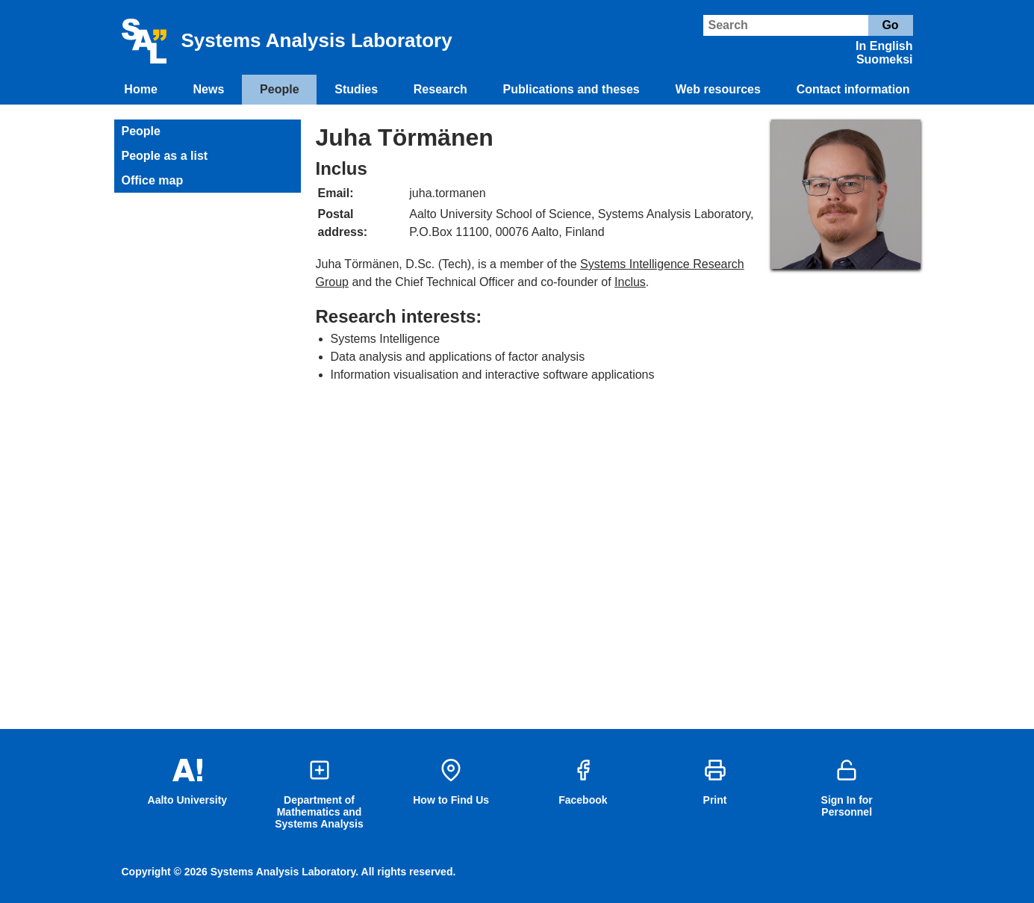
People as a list (165, 155)
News (209, 89)
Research (440, 89)
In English (884, 46)
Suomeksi (884, 59)
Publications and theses (571, 89)
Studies (356, 89)
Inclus (630, 282)
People (279, 89)
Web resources (717, 89)
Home (140, 89)
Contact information (853, 89)
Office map (153, 180)
